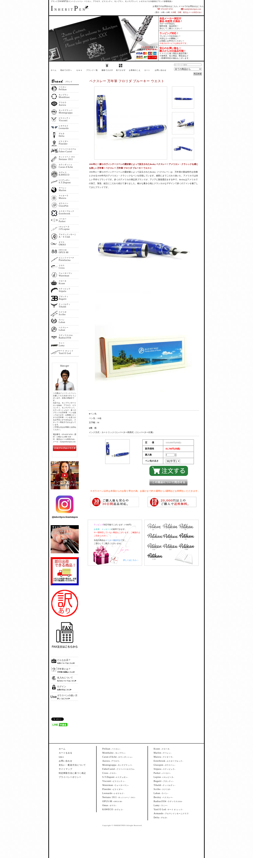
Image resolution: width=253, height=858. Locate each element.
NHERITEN (68, 9)
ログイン (61, 686)
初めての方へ (66, 70)
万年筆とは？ (64, 669)
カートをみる (65, 753)
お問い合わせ (160, 70)
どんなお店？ (64, 660)
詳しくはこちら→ (131, 560)
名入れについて (65, 677)
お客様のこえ (135, 70)
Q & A (79, 70)
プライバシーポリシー (70, 777)
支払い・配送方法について (72, 765)
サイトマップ (65, 769)
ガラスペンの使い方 (67, 695)
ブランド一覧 (92, 70)
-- (111, 749)
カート (147, 70)
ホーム (53, 70)
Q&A (61, 757)
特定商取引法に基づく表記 (72, 773)
